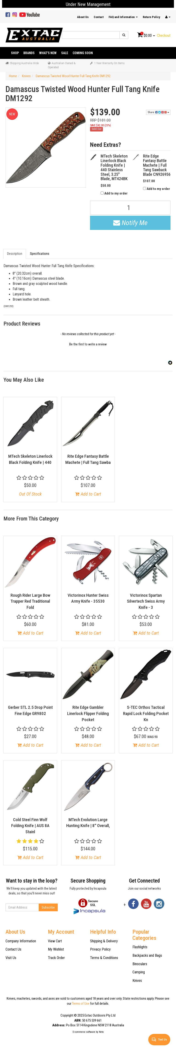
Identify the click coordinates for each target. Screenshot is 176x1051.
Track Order (56, 958)
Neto (101, 1031)
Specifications (39, 254)
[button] (88, 344)
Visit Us (11, 958)
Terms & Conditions (104, 958)
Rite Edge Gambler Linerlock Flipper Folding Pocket (88, 713)
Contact (99, 17)
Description (14, 254)
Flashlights (139, 947)
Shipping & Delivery (104, 941)
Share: (158, 112)
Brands (29, 53)
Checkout (163, 35)
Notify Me (130, 223)
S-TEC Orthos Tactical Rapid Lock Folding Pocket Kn (146, 713)
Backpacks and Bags (147, 955)
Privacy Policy (100, 949)
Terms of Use (80, 1003)
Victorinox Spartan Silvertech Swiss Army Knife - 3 (146, 601)
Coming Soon (83, 53)
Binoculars (139, 964)
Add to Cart (88, 494)
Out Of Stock (30, 494)
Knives (137, 980)
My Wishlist (56, 949)
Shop (15, 53)
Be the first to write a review (88, 344)
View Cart (55, 941)
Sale (64, 53)
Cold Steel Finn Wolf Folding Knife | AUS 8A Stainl (30, 825)
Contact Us (13, 949)
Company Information (21, 941)
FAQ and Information (123, 17)
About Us (83, 17)
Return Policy (151, 17)
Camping (138, 972)
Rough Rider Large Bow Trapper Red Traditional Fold (30, 601)
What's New (48, 53)
